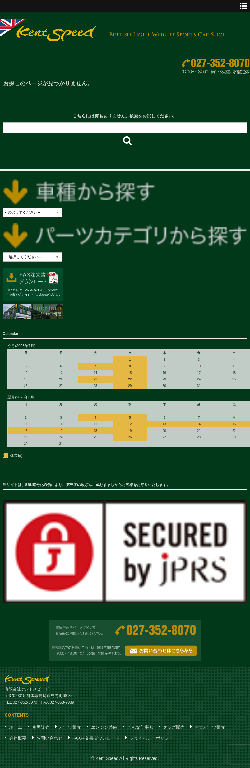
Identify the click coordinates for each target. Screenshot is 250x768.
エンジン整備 (104, 727)
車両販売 (40, 727)
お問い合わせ (49, 738)
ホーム (15, 727)
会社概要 (17, 738)
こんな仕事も (140, 727)
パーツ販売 (70, 727)
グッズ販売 (174, 727)
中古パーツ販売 (210, 727)
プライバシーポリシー (151, 738)
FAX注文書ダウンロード (96, 738)
